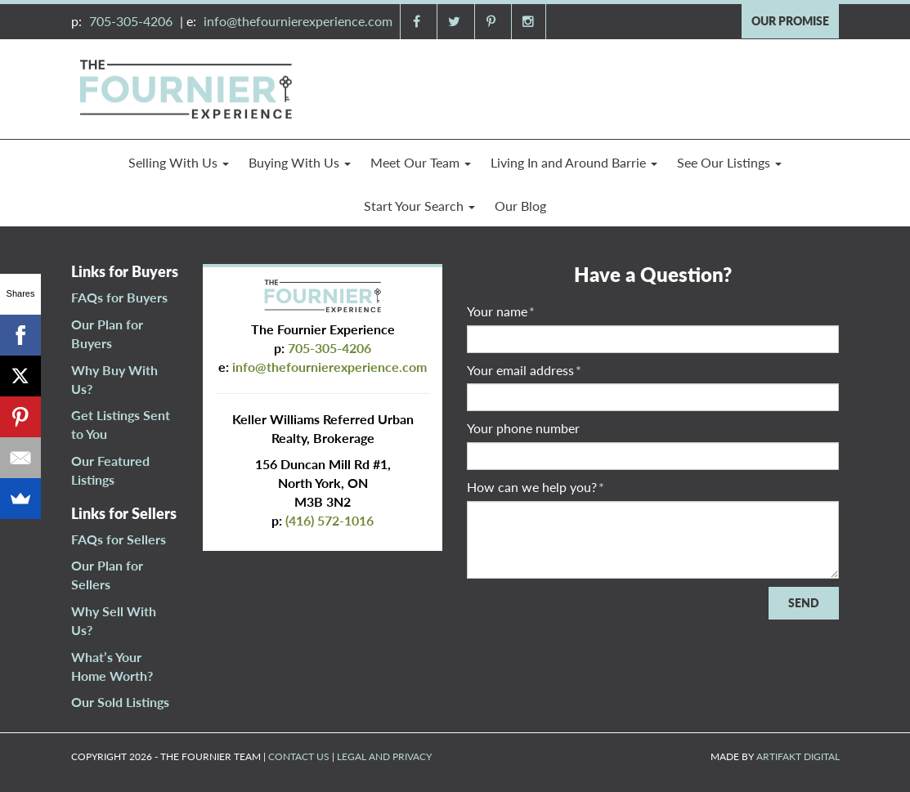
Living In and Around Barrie (574, 162)
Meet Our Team (420, 162)
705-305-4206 (131, 21)
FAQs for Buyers (119, 297)
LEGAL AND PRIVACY (384, 756)
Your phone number (523, 428)
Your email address (524, 370)
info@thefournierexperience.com (298, 21)
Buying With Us (300, 162)
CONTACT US (298, 756)
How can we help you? (535, 486)
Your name (501, 311)
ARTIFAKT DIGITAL (798, 756)
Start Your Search (419, 205)
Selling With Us (178, 162)
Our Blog (520, 205)
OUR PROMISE (790, 21)
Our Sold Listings (120, 701)
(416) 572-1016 (329, 520)
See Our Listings (729, 162)
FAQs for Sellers (118, 539)
